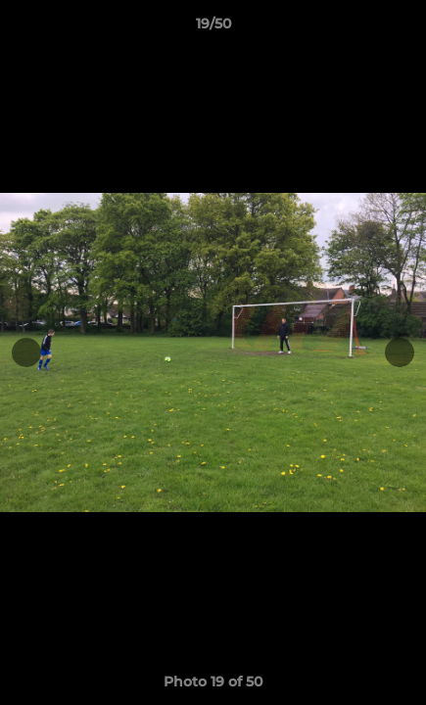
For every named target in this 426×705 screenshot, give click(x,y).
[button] (402, 28)
